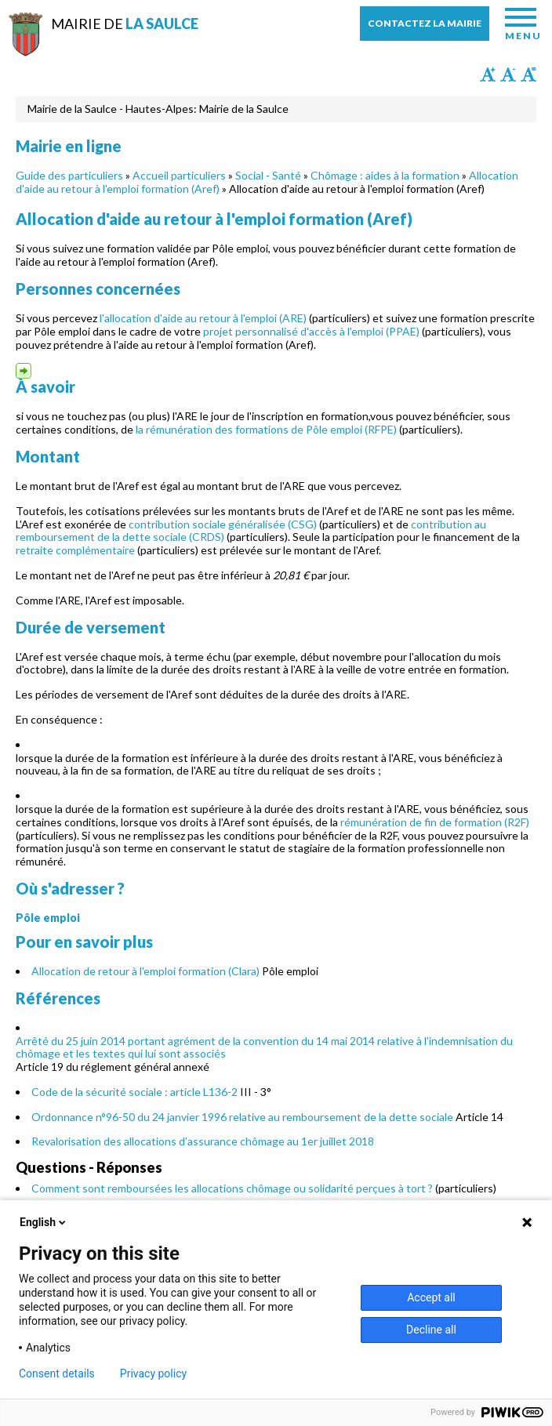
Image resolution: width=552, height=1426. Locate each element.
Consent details (57, 1373)
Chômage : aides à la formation (384, 175)
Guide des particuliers (69, 175)
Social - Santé (268, 175)
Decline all (431, 1329)
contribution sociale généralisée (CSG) (223, 524)
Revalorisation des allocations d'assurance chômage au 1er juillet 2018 (202, 1141)
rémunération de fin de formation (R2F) (434, 822)
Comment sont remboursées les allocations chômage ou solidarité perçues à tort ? (232, 1188)
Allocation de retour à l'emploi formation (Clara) (145, 971)
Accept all (431, 1297)
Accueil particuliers (179, 175)
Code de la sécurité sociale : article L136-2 (134, 1091)
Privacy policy (153, 1373)
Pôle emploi (48, 917)
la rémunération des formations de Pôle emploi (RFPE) (266, 429)
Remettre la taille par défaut (528, 74)
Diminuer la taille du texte (508, 74)
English (44, 1222)
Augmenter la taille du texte (488, 74)
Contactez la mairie (424, 23)
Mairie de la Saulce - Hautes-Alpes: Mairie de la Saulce (158, 108)
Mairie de (124, 23)
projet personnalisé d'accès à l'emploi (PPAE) (311, 331)
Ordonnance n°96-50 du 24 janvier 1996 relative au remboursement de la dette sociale (242, 1116)
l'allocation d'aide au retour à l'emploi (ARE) (203, 318)
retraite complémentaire (75, 550)
